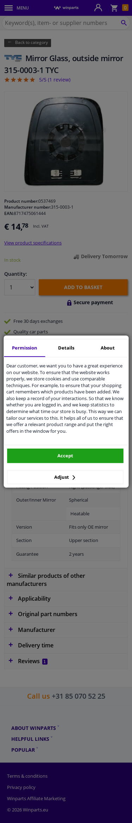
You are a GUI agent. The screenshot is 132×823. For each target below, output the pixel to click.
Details (66, 348)
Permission (24, 348)
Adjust (64, 477)
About (108, 348)
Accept (65, 455)
